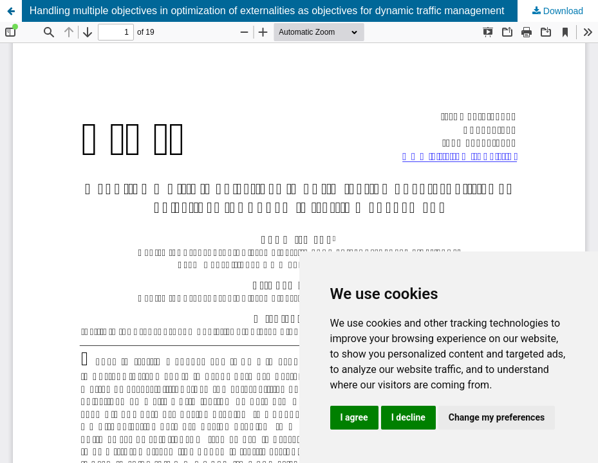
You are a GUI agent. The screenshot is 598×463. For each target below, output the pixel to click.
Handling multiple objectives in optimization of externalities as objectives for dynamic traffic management (267, 10)
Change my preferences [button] (497, 417)
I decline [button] (408, 417)
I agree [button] (354, 417)
